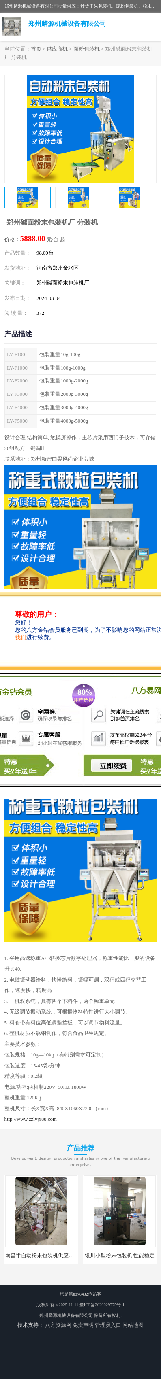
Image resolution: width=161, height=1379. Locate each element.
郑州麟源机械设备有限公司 (66, 1315)
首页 (36, 49)
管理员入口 (108, 1325)
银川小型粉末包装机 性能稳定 (120, 1255)
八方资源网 (58, 1325)
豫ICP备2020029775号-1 (102, 1305)
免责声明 (83, 1325)
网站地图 (133, 1325)
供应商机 (57, 49)
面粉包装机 (86, 49)
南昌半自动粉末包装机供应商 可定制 (48, 1255)
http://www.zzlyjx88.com (30, 1119)
